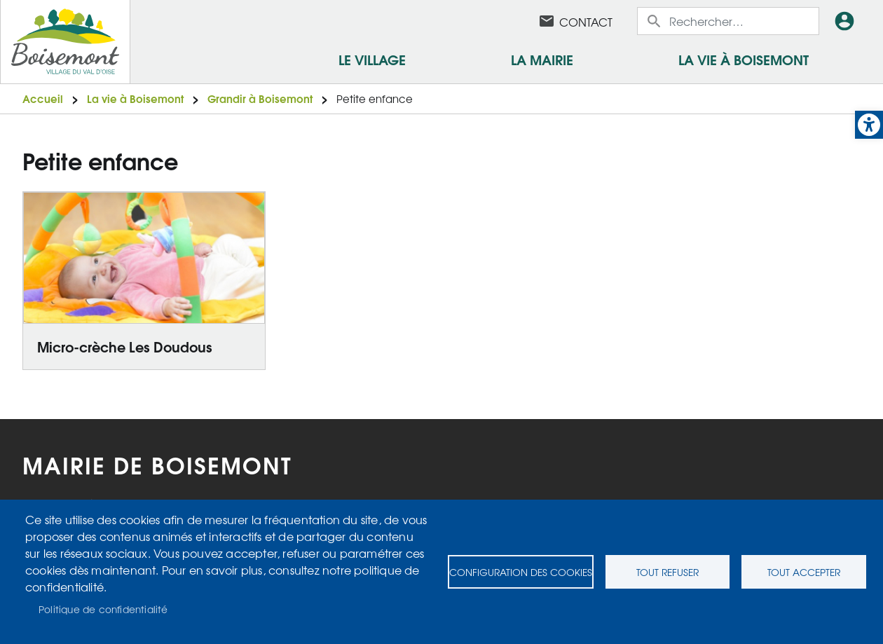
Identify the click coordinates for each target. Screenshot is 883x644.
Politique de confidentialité (103, 609)
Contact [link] (585, 21)
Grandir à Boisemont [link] (260, 98)
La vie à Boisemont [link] (743, 58)
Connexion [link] (847, 21)
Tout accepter (803, 572)
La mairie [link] (542, 58)
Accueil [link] (42, 98)
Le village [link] (372, 58)
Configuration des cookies (520, 572)
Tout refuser (667, 572)
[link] (869, 125)
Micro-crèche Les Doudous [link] (124, 346)
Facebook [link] (510, 21)
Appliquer (655, 21)
